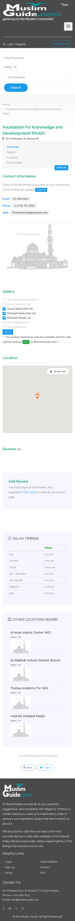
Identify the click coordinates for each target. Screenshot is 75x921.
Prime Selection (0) (19, 304)
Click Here (41, 190)
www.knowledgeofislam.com (30, 212)
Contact (45, 867)
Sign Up (10, 867)
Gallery (11, 152)
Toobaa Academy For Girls (29, 688)
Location (12, 157)
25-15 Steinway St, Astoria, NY (21, 138)
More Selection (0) (18, 322)
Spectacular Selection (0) (23, 299)
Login (8, 861)
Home (6, 104)
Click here (29, 492)
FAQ (42, 872)
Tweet (45, 767)
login (26, 342)
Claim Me (61, 167)
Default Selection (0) (21, 313)
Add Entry (61, 43)
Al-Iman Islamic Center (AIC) (30, 632)
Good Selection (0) (20, 308)
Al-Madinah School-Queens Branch (35, 660)
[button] (37, 396)
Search (16, 87)
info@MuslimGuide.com (24, 899)
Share (27, 767)
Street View (60, 371)
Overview (13, 147)
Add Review (14, 162)
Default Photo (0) (19, 317)
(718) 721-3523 (24, 205)
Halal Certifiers (48, 861)
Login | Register (14, 44)
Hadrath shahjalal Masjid (27, 716)
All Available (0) (16, 327)
